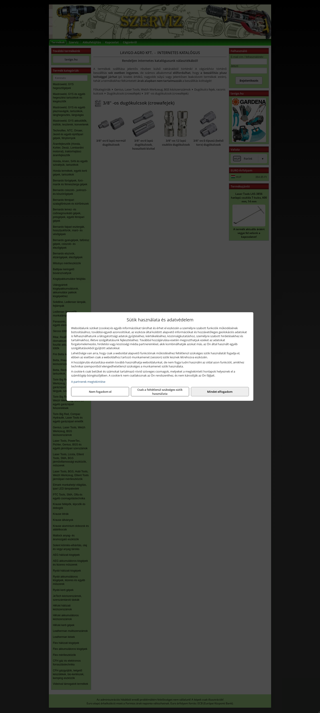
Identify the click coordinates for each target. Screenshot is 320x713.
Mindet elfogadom (219, 392)
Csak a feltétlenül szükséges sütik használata (159, 392)
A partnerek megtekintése (88, 382)
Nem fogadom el (100, 392)
